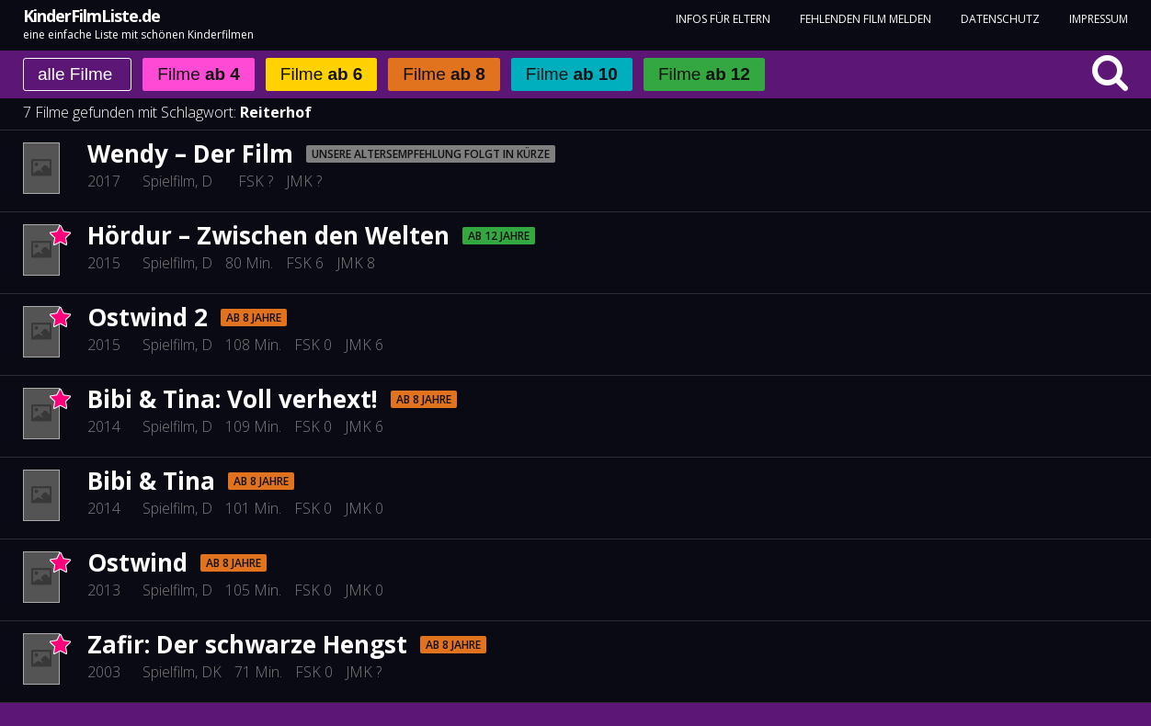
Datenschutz (1000, 19)
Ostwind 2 (147, 317)
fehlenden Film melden (865, 19)
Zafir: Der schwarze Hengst (247, 644)
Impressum (1098, 19)
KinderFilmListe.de (91, 16)
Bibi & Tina (151, 480)
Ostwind (137, 562)
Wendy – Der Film (190, 153)
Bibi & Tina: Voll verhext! (232, 398)
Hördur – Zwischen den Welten (268, 235)
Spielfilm (168, 181)
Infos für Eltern (723, 19)
